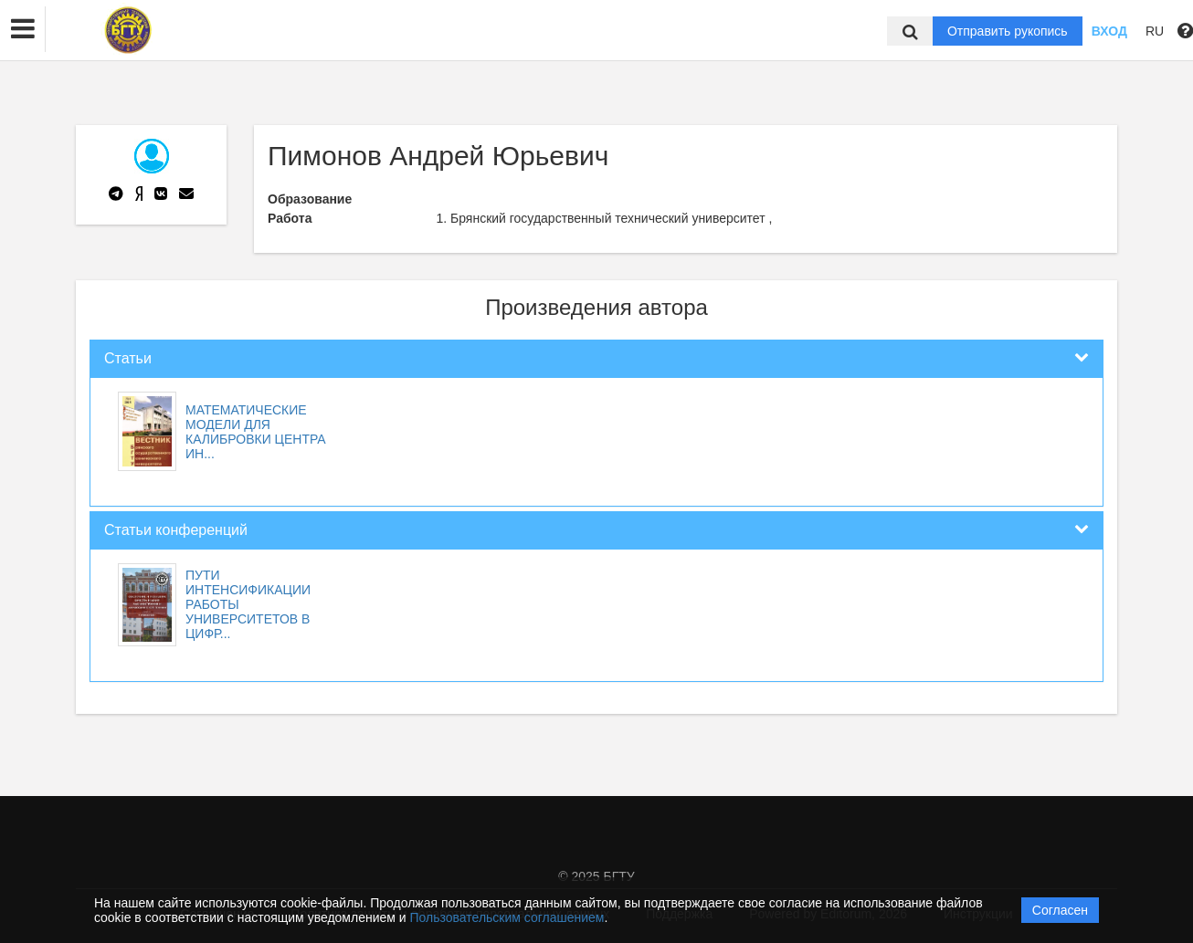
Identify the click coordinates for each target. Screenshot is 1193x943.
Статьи (128, 358)
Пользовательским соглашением (507, 917)
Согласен (1060, 910)
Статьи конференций (176, 530)
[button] (23, 29)
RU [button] (1154, 31)
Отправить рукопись (1007, 31)
